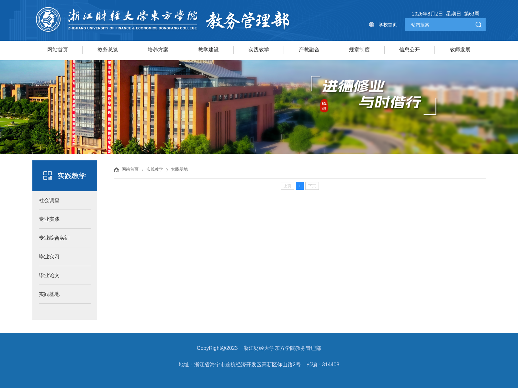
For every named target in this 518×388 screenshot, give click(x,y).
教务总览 (107, 49)
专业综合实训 (54, 238)
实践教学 (258, 49)
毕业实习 (49, 256)
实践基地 (49, 294)
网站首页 (57, 49)
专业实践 (49, 219)
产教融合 (309, 49)
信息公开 (409, 49)
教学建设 (208, 49)
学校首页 (388, 24)
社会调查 (49, 200)
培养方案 (158, 49)
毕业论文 (49, 275)
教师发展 (460, 49)
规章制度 (359, 49)
